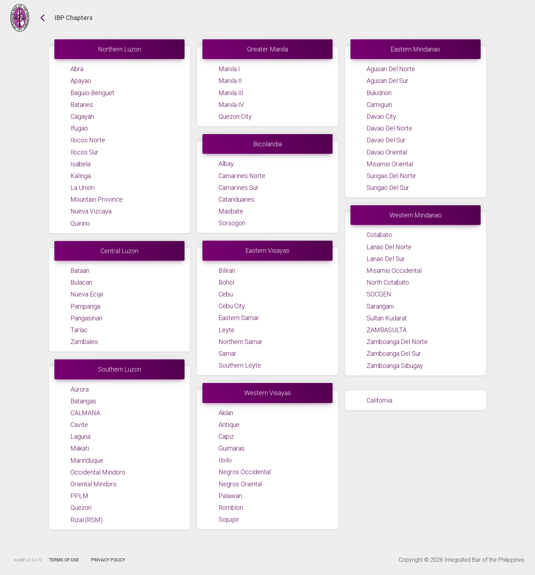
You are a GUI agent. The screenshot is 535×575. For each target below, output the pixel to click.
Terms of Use (64, 559)
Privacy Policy (108, 559)
